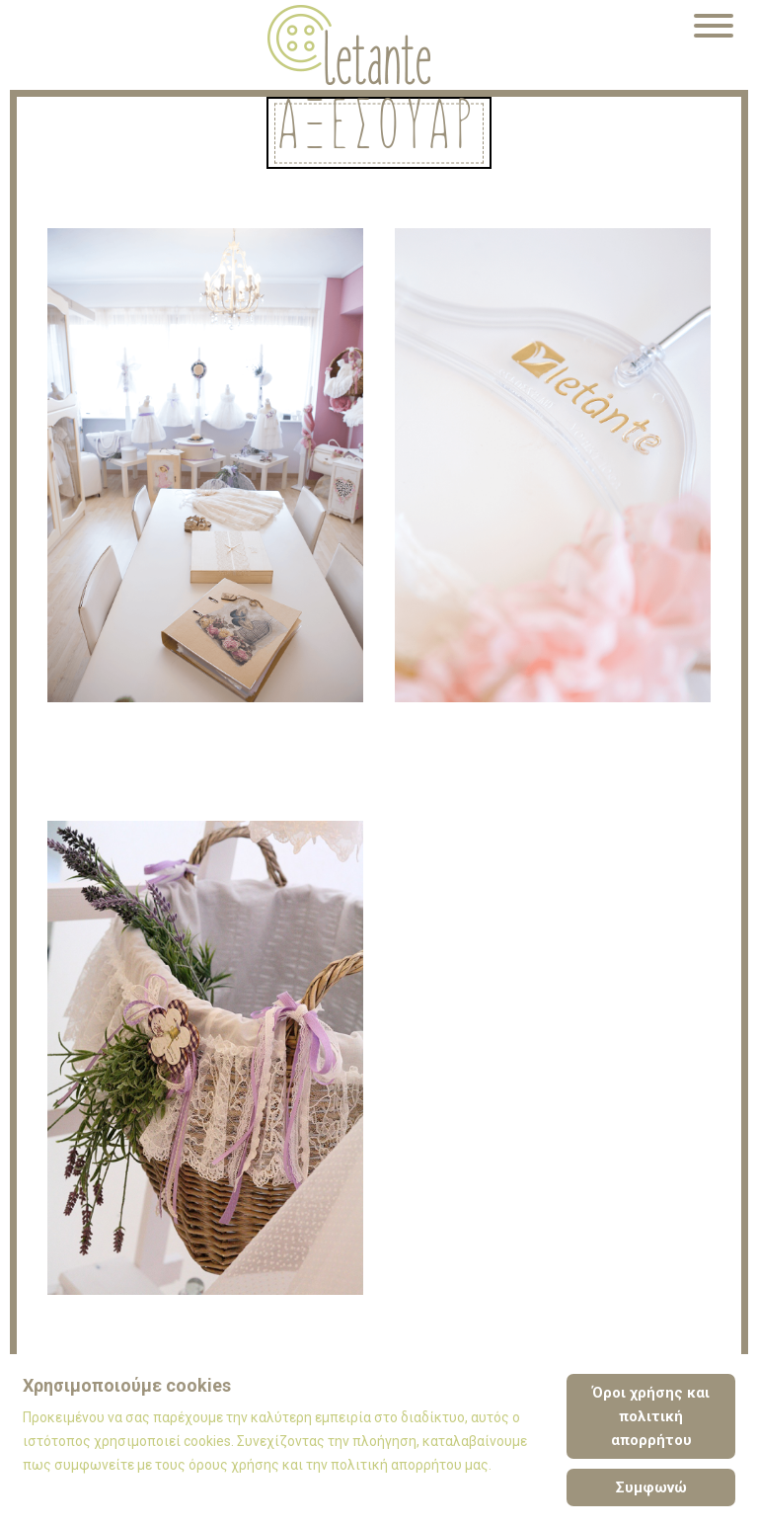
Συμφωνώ (651, 1487)
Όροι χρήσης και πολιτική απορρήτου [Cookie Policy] (651, 1416)
